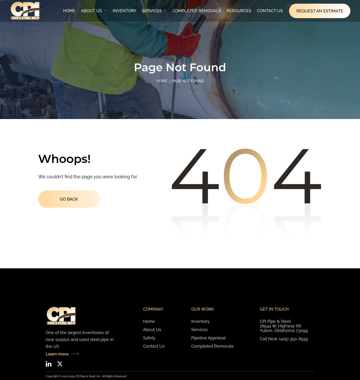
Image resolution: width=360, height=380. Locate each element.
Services (154, 10)
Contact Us (270, 10)
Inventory (124, 10)
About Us (94, 10)
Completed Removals (196, 10)
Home (69, 10)
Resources (239, 10)
